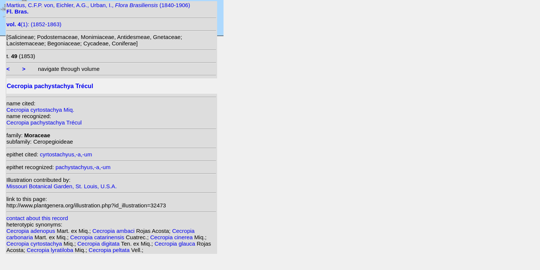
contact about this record (37, 218)
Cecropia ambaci (114, 231)
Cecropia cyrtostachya (35, 243)
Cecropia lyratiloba (51, 250)
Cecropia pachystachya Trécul (44, 122)
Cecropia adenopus (31, 231)
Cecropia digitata (99, 243)
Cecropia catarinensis (98, 237)
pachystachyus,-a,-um (83, 167)
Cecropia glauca (175, 243)
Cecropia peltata (109, 250)
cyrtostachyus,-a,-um (66, 154)
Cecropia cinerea (172, 237)
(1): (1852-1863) (34, 24)
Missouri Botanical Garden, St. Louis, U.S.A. (61, 186)
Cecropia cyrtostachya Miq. (40, 109)
